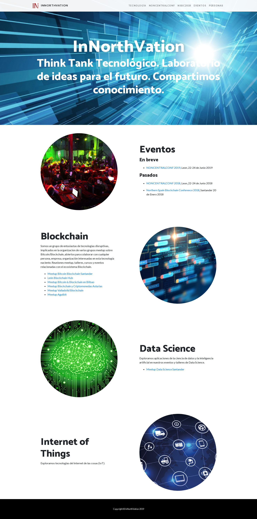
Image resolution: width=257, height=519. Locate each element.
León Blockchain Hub (60, 277)
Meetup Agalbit (57, 294)
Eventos (200, 5)
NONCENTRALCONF (162, 5)
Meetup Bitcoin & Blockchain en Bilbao (71, 282)
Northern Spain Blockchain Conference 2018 (172, 190)
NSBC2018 (184, 5)
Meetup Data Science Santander (165, 369)
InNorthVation (50, 5)
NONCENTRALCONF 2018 (163, 183)
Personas (216, 5)
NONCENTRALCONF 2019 (163, 167)
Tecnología (137, 5)
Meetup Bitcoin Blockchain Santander (70, 273)
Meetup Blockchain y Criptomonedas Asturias (75, 286)
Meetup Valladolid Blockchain (65, 290)
